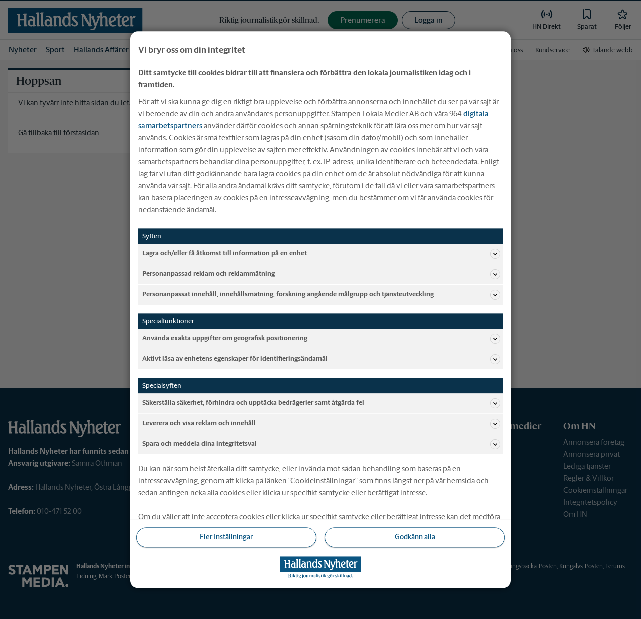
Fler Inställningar (226, 537)
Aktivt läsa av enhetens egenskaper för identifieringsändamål (321, 359)
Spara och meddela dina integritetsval (321, 444)
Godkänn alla (415, 537)
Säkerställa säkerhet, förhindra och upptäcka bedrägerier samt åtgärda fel (321, 403)
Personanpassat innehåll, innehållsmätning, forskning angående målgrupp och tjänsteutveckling (321, 295)
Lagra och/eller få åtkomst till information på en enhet (321, 254)
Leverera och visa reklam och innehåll (321, 424)
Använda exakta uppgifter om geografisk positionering (321, 339)
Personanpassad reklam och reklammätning (321, 274)
